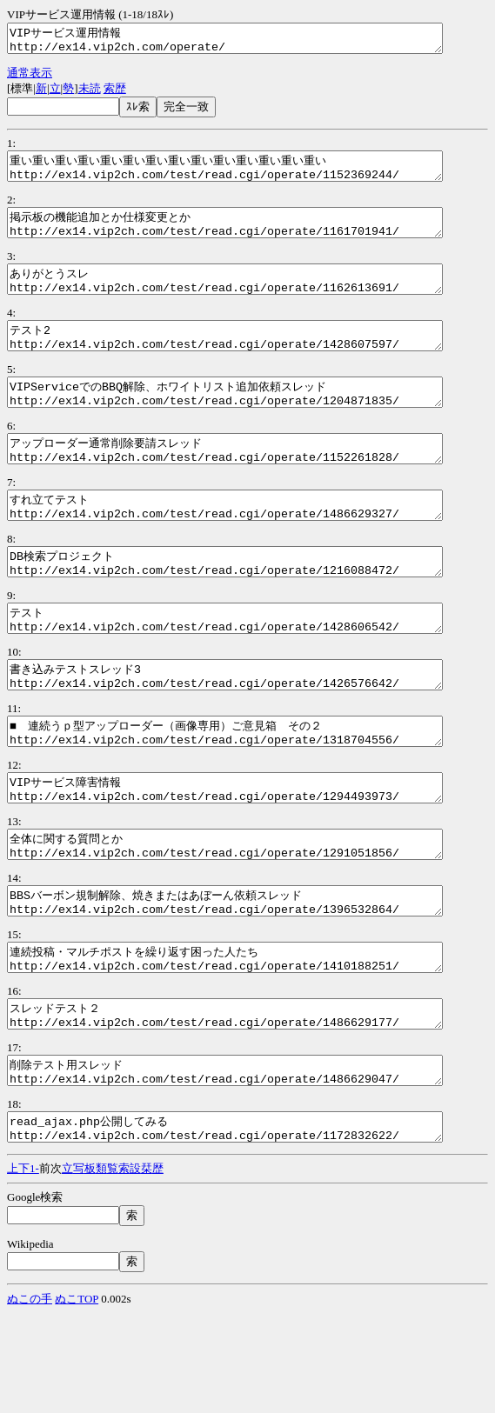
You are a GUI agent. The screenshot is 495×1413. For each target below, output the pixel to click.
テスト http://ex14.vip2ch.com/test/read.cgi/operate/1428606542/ (251, 668)
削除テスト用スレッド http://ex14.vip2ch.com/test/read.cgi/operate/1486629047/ (251, 1161)
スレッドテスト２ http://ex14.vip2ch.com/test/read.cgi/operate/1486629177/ (251, 1100)
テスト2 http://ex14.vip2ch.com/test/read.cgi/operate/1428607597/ (251, 359)
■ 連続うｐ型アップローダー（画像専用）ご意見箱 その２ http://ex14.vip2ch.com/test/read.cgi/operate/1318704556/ (251, 791)
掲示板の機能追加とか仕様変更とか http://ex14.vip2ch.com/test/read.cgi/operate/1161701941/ (251, 235)
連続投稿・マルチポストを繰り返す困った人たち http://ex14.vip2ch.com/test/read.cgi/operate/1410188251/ (251, 1038)
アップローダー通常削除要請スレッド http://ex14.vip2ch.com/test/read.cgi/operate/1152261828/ (251, 482)
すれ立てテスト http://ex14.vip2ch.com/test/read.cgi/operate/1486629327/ (251, 544)
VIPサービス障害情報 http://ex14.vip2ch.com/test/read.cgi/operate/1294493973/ (251, 853)
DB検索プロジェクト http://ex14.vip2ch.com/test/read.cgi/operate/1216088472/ (251, 606)
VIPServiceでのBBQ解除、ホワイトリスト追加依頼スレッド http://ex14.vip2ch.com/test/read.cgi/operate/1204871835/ (251, 421)
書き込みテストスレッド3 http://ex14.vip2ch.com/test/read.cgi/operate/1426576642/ (251, 729)
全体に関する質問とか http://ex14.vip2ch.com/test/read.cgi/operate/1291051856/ (251, 914)
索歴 (115, 93)
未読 (89, 93)
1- (34, 1267)
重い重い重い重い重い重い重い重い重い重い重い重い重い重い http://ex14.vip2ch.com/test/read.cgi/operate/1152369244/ (251, 174)
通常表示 (29, 77)
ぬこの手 (29, 1397)
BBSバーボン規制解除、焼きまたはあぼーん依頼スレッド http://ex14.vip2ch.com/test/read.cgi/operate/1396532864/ (251, 976)
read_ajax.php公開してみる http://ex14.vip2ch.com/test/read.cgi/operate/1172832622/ (251, 1223)
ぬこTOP (76, 1397)
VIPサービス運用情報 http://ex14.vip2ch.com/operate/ (251, 41)
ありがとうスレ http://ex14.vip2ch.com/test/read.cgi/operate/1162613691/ (251, 297)
